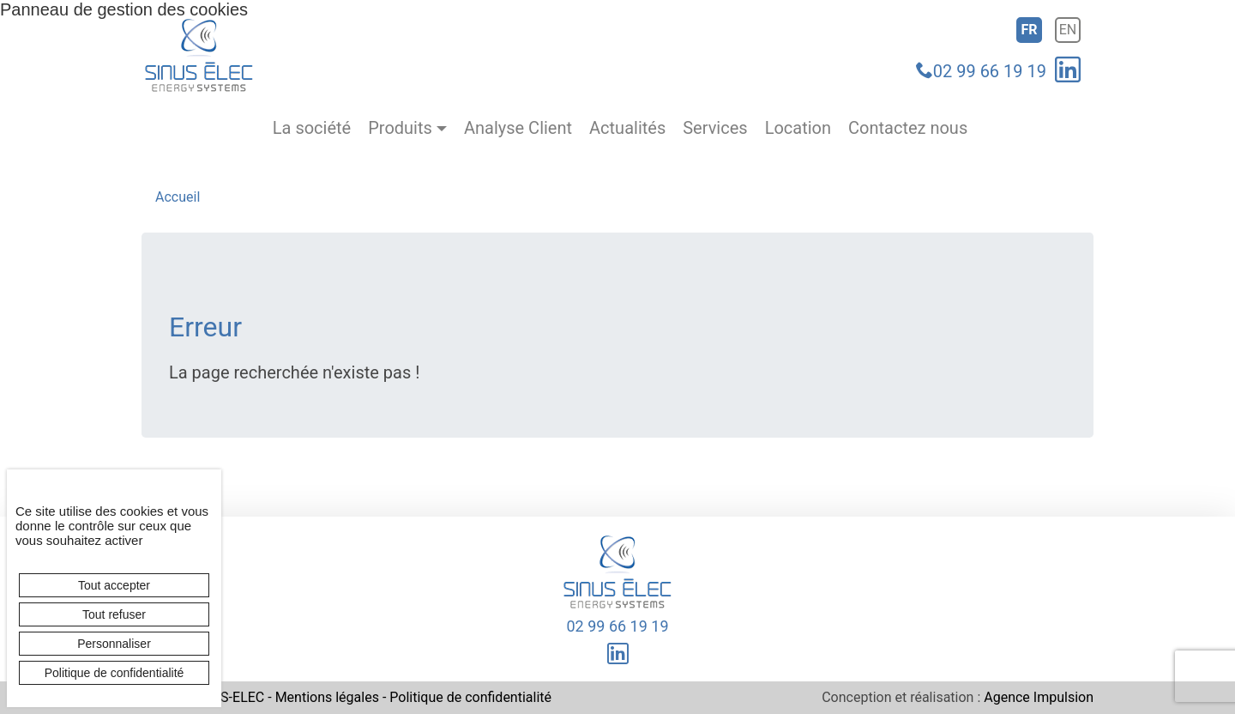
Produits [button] (400, 128)
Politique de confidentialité (470, 697)
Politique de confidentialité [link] (114, 673)
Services (715, 128)
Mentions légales (327, 697)
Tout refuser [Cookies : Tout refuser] (114, 614)
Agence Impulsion (1038, 697)
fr (1029, 29)
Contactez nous (907, 128)
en (1068, 29)
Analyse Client (518, 128)
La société (312, 128)
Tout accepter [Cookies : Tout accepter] (114, 585)
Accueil (177, 197)
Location (798, 128)
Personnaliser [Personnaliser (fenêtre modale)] (114, 643)
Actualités (627, 128)
